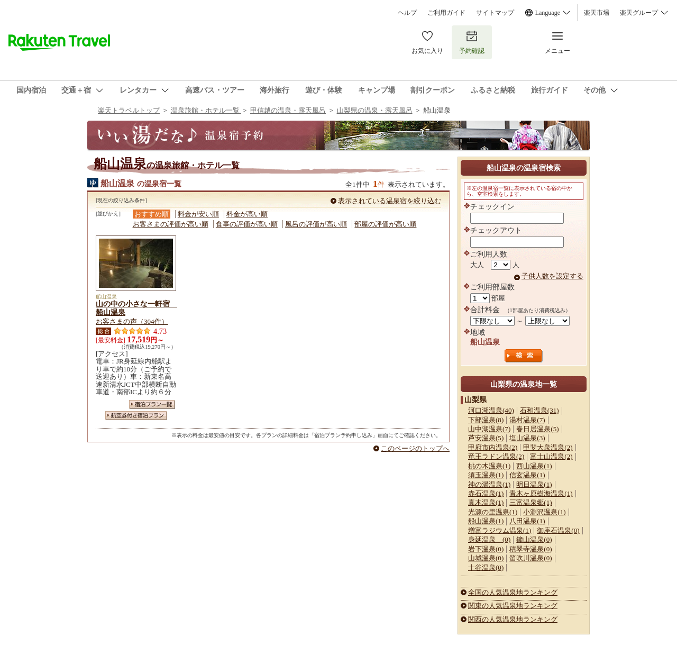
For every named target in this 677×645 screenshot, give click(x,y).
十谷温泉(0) (486, 567)
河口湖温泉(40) (491, 410)
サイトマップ (495, 12)
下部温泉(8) (486, 420)
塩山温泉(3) (527, 438)
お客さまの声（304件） (132, 321)
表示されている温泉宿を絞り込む (389, 201)
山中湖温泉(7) (489, 429)
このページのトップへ (415, 448)
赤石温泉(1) (486, 493)
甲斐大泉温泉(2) (547, 447)
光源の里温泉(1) (492, 512)
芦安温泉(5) (486, 438)
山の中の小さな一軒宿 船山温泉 (136, 307)
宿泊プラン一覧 (152, 404)
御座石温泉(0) (558, 530)
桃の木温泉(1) (489, 466)
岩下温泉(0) (486, 549)
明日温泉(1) (534, 484)
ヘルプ (407, 12)
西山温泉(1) (534, 466)
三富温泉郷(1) (530, 502)
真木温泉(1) (486, 502)
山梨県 (475, 399)
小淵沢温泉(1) (544, 512)
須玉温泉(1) (486, 475)
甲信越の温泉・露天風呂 (288, 110)
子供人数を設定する (552, 276)
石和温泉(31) (539, 410)
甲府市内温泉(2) (492, 447)
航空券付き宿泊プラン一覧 (136, 415)
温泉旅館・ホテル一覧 (206, 110)
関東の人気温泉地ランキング (512, 606)
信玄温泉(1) (527, 475)
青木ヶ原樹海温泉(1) (540, 493)
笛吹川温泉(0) (530, 558)
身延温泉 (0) (489, 539)
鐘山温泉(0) (534, 539)
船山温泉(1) (486, 521)
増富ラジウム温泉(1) (499, 530)
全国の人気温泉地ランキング (512, 592)
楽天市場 (596, 12)
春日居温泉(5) (537, 429)
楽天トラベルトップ (129, 110)
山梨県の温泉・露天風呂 (375, 110)
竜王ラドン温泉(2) (496, 456)
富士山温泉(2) (551, 456)
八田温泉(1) (527, 521)
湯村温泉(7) (527, 420)
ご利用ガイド (446, 12)
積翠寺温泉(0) (530, 549)
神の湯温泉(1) (489, 484)
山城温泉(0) (486, 558)
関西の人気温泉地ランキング (512, 619)
